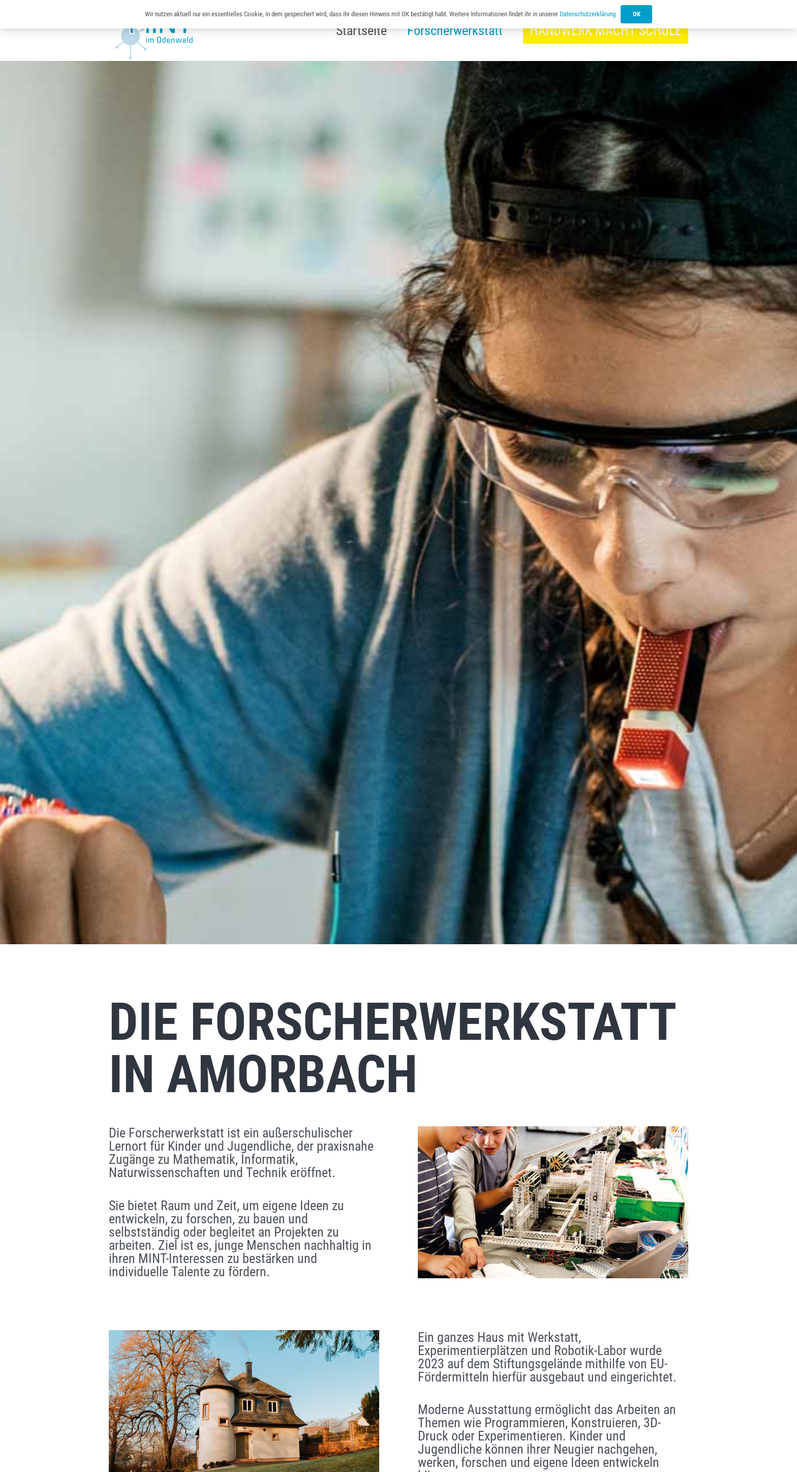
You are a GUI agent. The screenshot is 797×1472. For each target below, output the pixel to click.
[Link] (152, 37)
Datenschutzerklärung (588, 14)
